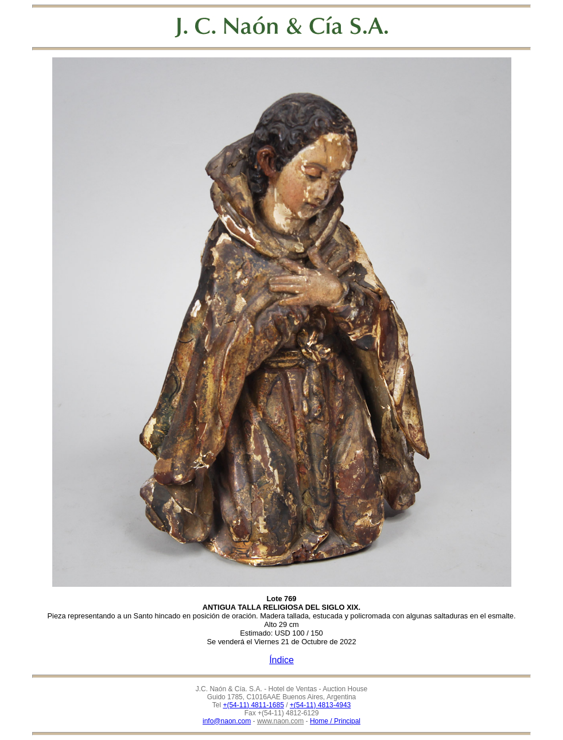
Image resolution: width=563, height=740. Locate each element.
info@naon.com (227, 721)
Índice (281, 660)
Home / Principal (335, 721)
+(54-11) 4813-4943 (320, 705)
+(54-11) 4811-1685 (253, 705)
